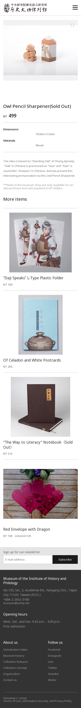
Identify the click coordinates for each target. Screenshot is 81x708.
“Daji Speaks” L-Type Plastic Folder (33, 277)
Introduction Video (15, 649)
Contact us (10, 680)
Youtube (53, 674)
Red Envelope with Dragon (26, 529)
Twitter (52, 668)
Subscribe (65, 559)
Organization (11, 674)
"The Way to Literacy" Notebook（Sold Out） (38, 444)
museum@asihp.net (16, 603)
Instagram (54, 656)
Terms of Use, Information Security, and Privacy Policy (37, 701)
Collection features (15, 662)
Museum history (13, 656)
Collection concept (15, 668)
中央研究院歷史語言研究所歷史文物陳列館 (25, 8)
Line (50, 662)
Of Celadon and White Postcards (32, 360)
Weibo (52, 680)
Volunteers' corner (15, 698)
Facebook (54, 649)
